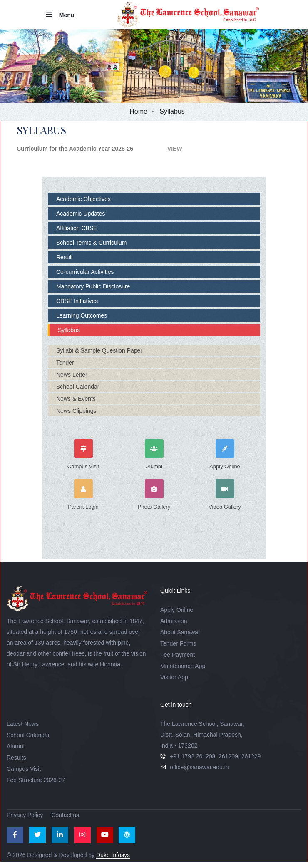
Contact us (65, 815)
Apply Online (176, 609)
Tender (65, 362)
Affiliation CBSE (76, 228)
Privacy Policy (25, 815)
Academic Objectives (83, 199)
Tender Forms (178, 643)
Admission (173, 621)
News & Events (76, 398)
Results (16, 757)
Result (64, 257)
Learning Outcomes (81, 315)
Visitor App (174, 677)
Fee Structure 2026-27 (36, 780)
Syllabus (69, 330)
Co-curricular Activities (85, 271)
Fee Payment (177, 654)
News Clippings (76, 410)
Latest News (23, 723)
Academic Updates (80, 213)
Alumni (16, 746)
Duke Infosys (113, 855)
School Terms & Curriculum (91, 242)
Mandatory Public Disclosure (93, 286)
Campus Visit (24, 768)
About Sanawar (180, 632)
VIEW (116, 148)
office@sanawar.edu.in (199, 767)
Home (138, 111)
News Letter (71, 374)
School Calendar (77, 386)
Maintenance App (182, 666)
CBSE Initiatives (77, 301)
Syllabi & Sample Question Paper (99, 350)
